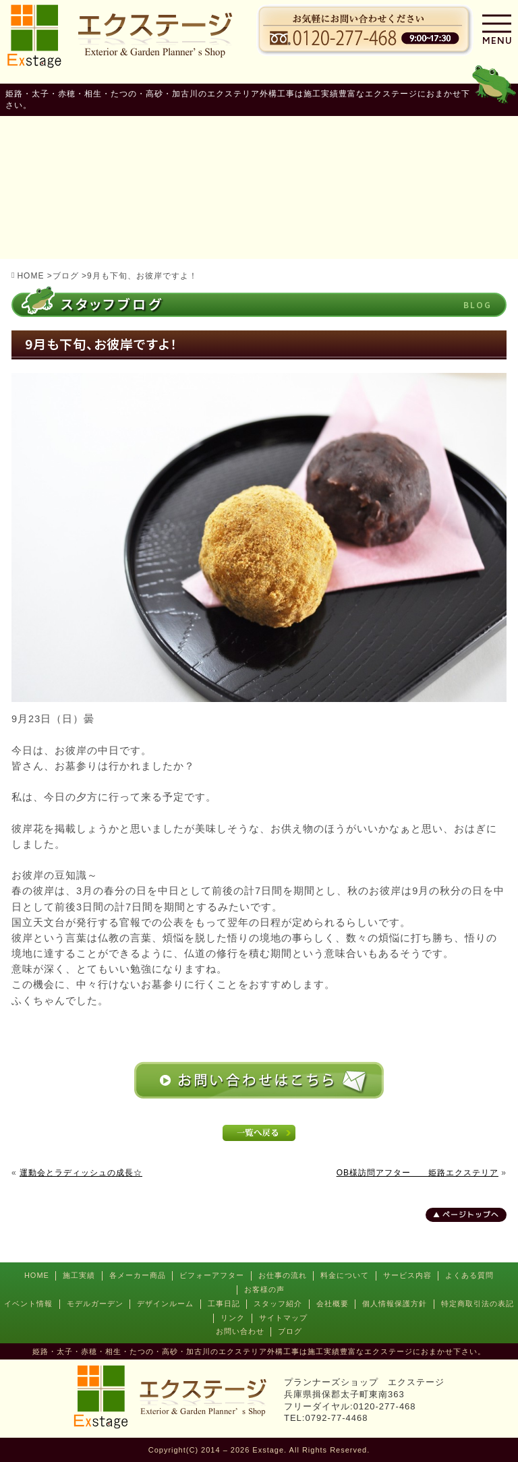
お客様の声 (264, 1289)
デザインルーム (165, 1303)
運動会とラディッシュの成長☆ (81, 1172)
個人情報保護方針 (394, 1303)
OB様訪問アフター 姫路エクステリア (417, 1172)
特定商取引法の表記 (477, 1303)
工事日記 (224, 1303)
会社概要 (332, 1303)
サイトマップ (283, 1318)
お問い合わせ (240, 1331)
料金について (344, 1275)
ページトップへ (470, 1214)
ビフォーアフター (211, 1275)
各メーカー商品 (137, 1275)
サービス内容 (407, 1275)
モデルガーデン (95, 1303)
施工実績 (79, 1275)
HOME (36, 1275)
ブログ (290, 1331)
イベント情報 (28, 1303)
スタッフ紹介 (278, 1303)
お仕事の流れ (282, 1275)
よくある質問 (469, 1275)
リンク (233, 1318)
